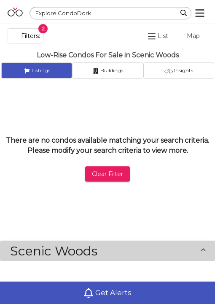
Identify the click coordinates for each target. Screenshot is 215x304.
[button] (107, 251)
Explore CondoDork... (65, 13)
